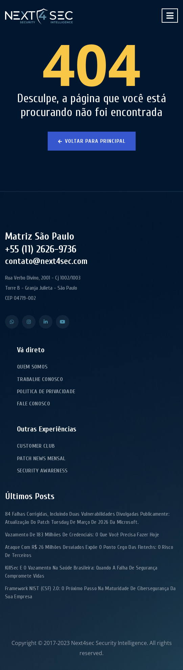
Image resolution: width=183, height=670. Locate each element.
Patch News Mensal (41, 458)
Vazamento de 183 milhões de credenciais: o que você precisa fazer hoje (82, 535)
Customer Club (35, 446)
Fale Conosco (33, 404)
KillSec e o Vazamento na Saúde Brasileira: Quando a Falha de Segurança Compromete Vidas (81, 572)
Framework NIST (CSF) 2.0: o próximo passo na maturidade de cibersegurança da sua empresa (90, 592)
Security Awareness (42, 471)
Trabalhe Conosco (40, 379)
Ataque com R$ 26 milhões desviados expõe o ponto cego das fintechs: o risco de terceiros (89, 551)
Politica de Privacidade (46, 391)
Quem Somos (32, 367)
